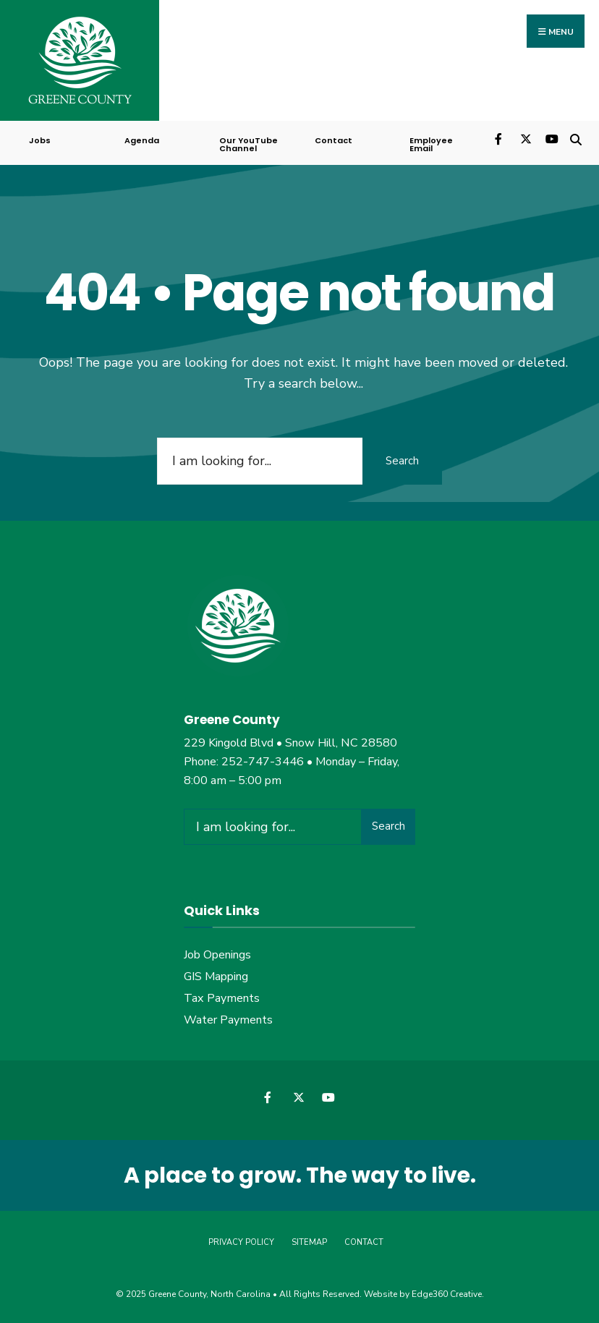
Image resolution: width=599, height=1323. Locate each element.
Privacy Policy (241, 1242)
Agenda (141, 140)
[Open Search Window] (575, 137)
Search (402, 461)
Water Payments (228, 1020)
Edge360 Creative (447, 1294)
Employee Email (431, 144)
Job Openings (217, 955)
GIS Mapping (216, 976)
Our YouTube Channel (248, 144)
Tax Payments (222, 998)
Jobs (40, 140)
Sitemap (309, 1242)
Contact (333, 140)
